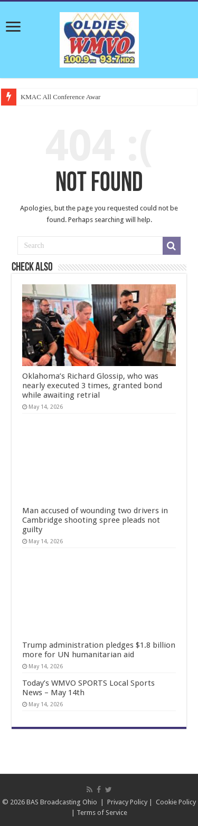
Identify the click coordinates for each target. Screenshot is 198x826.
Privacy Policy (127, 802)
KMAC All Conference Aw (58, 97)
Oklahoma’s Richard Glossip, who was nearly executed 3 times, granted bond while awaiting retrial (92, 385)
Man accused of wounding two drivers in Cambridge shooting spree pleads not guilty (95, 520)
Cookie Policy (176, 802)
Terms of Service (102, 813)
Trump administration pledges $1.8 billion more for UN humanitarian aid (98, 649)
